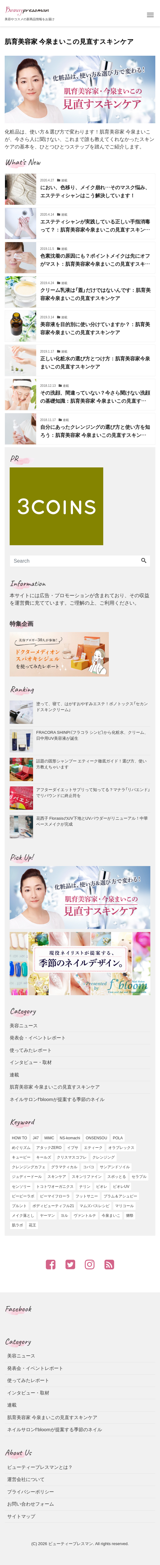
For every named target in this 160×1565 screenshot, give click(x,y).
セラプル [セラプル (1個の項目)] (139, 1176)
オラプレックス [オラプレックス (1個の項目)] (121, 1148)
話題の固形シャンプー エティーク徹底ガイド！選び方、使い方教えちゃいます (91, 764)
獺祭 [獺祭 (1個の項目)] (129, 1215)
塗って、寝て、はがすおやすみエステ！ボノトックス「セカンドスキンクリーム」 (92, 707)
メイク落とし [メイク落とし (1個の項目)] (23, 1215)
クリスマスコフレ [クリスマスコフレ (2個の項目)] (72, 1157)
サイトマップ (21, 1516)
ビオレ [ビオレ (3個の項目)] (101, 1186)
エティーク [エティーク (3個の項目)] (93, 1148)
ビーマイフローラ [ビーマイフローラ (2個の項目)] (55, 1196)
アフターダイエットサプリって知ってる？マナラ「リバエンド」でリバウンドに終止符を (93, 792)
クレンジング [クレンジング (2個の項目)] (103, 1157)
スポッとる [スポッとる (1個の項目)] (116, 1176)
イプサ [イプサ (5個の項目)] (72, 1148)
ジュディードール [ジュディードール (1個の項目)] (27, 1176)
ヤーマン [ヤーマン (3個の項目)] (47, 1215)
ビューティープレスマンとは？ (40, 1467)
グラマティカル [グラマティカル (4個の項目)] (64, 1167)
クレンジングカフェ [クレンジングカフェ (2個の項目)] (29, 1167)
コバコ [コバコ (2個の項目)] (88, 1167)
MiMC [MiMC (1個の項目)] (49, 1138)
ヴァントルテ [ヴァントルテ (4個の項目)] (85, 1215)
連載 (14, 1074)
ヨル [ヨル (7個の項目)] (64, 1215)
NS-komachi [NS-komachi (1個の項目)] (70, 1138)
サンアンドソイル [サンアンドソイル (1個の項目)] (115, 1167)
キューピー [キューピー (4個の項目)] (21, 1157)
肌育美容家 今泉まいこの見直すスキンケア (55, 1086)
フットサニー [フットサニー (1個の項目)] (86, 1196)
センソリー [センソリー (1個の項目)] (21, 1186)
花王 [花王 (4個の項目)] (32, 1225)
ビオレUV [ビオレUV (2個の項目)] (121, 1186)
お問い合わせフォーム (30, 1503)
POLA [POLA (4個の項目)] (118, 1138)
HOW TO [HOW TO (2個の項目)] (19, 1138)
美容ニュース (24, 1025)
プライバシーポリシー (30, 1491)
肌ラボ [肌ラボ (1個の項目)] (17, 1225)
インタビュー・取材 (31, 1062)
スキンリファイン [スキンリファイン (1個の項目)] (87, 1176)
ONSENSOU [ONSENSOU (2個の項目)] (96, 1138)
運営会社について (26, 1479)
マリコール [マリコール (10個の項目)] (124, 1206)
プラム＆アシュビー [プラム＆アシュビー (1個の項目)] (120, 1196)
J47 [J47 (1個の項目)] (36, 1138)
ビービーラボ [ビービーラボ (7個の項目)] (23, 1196)
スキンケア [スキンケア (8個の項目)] (56, 1176)
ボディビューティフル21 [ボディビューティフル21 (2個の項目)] (53, 1206)
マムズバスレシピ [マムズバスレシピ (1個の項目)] (94, 1206)
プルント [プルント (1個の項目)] (19, 1206)
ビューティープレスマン (70, 1543)
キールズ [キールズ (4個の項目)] (43, 1157)
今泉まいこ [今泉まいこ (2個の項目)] (111, 1215)
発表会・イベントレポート (38, 1037)
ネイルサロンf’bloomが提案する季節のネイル (57, 1099)
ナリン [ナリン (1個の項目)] (84, 1186)
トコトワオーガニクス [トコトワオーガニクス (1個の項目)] (55, 1186)
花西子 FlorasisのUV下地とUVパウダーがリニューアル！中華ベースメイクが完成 (92, 821)
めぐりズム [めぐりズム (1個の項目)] (21, 1148)
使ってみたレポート (31, 1050)
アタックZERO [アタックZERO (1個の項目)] (48, 1148)
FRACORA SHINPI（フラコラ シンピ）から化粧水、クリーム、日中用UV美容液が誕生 (92, 735)
